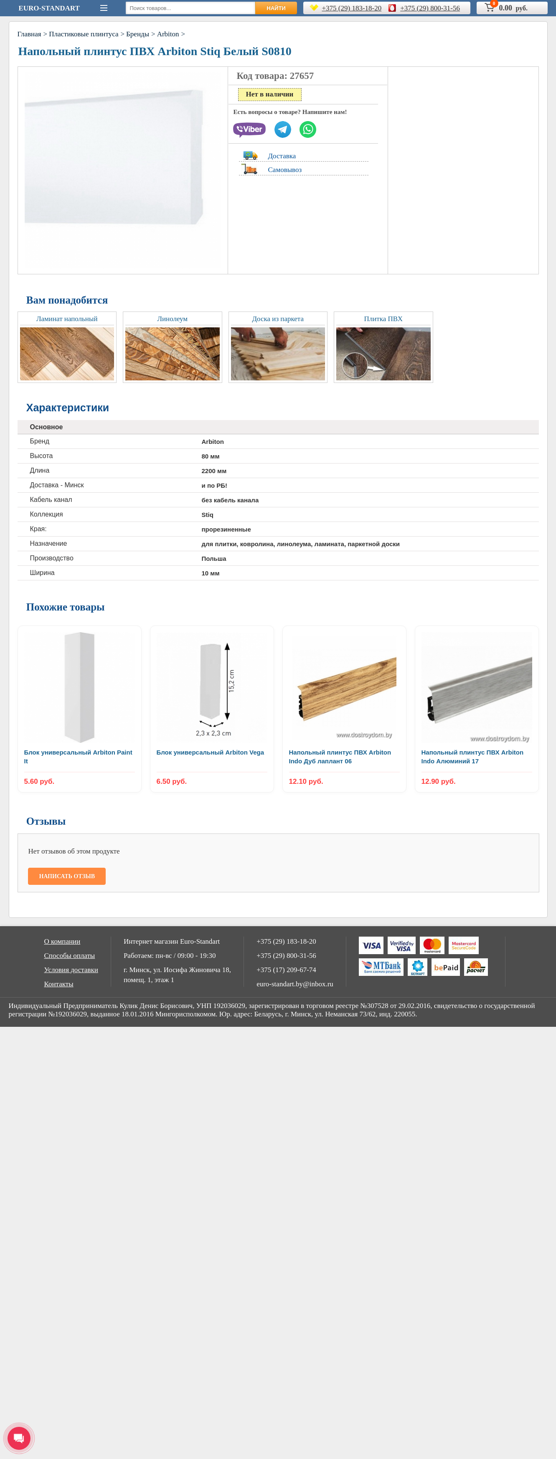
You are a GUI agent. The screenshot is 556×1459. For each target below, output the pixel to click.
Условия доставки (71, 970)
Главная (29, 34)
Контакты (59, 984)
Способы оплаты (69, 956)
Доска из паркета (278, 319)
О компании (62, 941)
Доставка (282, 156)
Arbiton (168, 34)
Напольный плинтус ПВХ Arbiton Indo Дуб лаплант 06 (340, 757)
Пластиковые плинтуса (83, 34)
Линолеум (172, 319)
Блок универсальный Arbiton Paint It (78, 757)
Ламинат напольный (66, 319)
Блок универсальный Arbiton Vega (210, 752)
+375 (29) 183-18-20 (352, 8)
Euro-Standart (48, 8)
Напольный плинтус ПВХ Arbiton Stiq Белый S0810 (155, 51)
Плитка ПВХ (383, 319)
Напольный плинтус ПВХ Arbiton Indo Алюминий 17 (472, 757)
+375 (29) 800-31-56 (430, 8)
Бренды (137, 34)
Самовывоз (285, 170)
